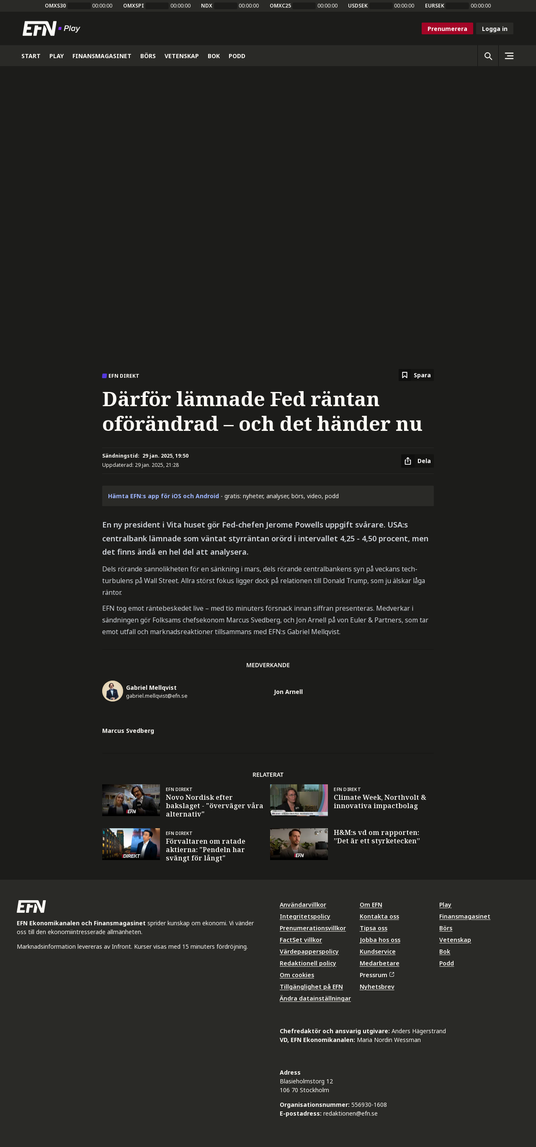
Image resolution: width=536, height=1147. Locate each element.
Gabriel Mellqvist (151, 687)
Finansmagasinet (464, 916)
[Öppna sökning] (487, 55)
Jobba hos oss (380, 940)
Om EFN (371, 905)
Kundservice (378, 951)
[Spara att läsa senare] (416, 375)
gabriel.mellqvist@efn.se (157, 695)
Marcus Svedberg (128, 731)
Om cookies (297, 975)
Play (445, 905)
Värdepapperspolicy (309, 951)
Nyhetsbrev (377, 987)
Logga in (495, 29)
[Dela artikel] (417, 461)
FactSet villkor (301, 940)
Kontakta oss (379, 916)
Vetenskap (455, 940)
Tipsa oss (373, 928)
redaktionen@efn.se (350, 1113)
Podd (446, 963)
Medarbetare (379, 963)
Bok (444, 951)
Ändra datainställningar (315, 998)
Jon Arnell (288, 692)
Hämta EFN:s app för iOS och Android (163, 496)
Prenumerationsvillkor (313, 928)
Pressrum (377, 975)
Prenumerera (447, 29)
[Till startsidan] (53, 28)
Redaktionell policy (308, 963)
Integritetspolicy (305, 916)
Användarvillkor (303, 905)
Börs (445, 928)
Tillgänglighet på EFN (311, 987)
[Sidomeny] (508, 55)
